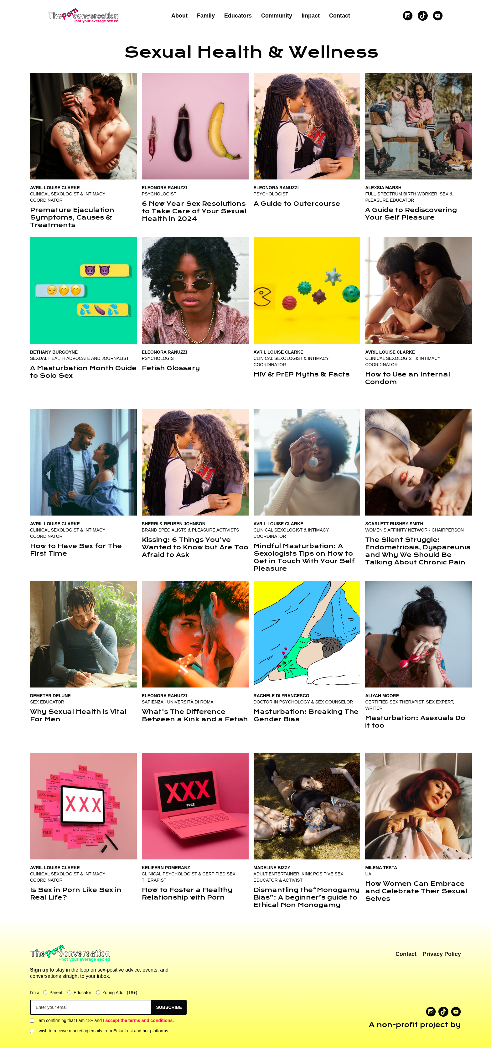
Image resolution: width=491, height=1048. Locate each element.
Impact (311, 16)
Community (276, 16)
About (179, 16)
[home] (83, 15)
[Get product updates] (91, 1007)
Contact (339, 16)
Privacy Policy (442, 954)
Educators (238, 16)
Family (206, 16)
